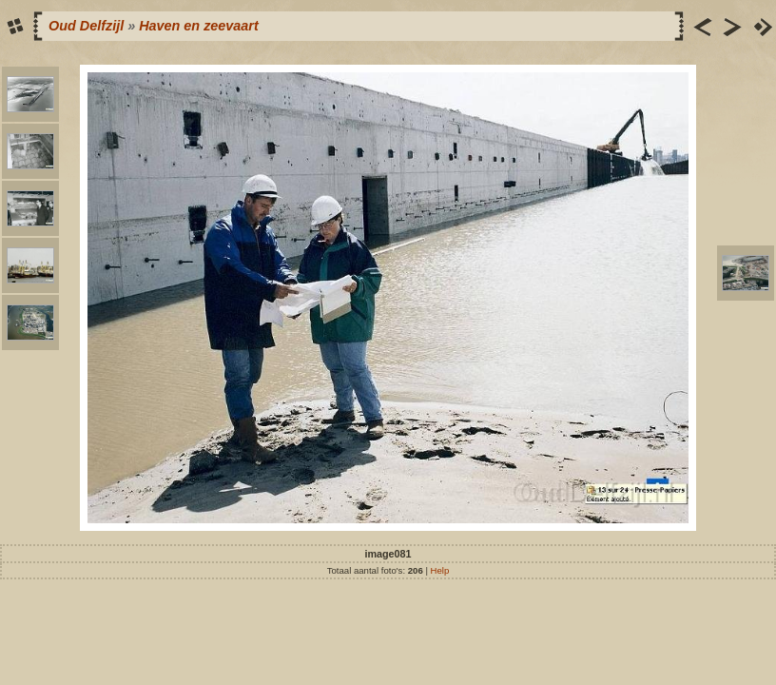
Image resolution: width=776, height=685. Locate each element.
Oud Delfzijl (86, 25)
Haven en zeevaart (199, 25)
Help (440, 570)
